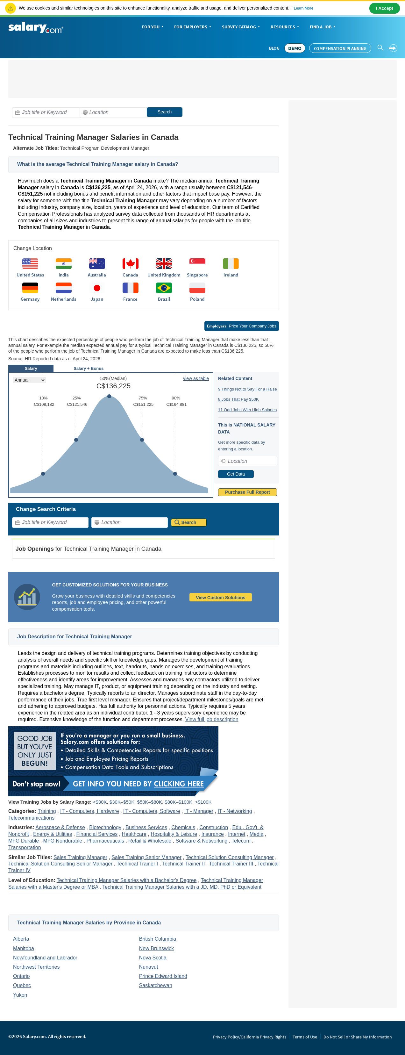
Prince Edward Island (163, 976)
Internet (236, 834)
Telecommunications (31, 818)
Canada (130, 275)
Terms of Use (305, 1037)
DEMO (295, 48)
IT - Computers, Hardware (89, 811)
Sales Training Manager (80, 857)
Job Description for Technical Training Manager (74, 636)
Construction (213, 827)
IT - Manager (198, 811)
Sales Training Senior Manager (146, 857)
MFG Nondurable (62, 840)
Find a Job (323, 27)
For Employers (193, 27)
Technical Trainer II (183, 863)
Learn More (303, 8)
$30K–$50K (122, 802)
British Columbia (157, 939)
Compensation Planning (340, 48)
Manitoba (23, 948)
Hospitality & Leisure (174, 834)
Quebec (22, 985)
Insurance (213, 834)
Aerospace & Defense (60, 827)
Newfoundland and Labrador (45, 957)
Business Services (146, 827)
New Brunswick (156, 948)
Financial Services (96, 834)
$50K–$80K (149, 802)
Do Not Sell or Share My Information (357, 1037)
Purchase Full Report (247, 492)
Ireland (231, 275)
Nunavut (148, 967)
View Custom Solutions (220, 597)
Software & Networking (202, 840)
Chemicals (183, 827)
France (130, 299)
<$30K (100, 802)
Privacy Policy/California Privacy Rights (249, 1037)
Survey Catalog (241, 27)
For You (153, 27)
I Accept (384, 8)
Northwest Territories (36, 967)
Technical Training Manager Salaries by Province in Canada (89, 922)
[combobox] (50, 112)
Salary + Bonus (88, 368)
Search (165, 111)
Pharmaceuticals (105, 840)
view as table (196, 378)
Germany (30, 299)
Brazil (164, 299)
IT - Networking (234, 811)
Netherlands (63, 299)
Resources (285, 27)
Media (257, 834)
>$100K (203, 802)
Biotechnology (105, 827)
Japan (97, 299)
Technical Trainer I (137, 863)
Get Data (236, 474)
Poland (197, 299)
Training (47, 811)
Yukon (20, 995)
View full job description (211, 719)
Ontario (21, 976)
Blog (274, 48)
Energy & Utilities (52, 834)
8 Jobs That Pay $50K (238, 399)
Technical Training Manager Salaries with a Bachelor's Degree (127, 880)
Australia (97, 275)
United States (30, 275)
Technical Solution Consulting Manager (230, 857)
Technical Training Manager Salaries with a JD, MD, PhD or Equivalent (181, 887)
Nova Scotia (153, 957)
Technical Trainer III (231, 863)
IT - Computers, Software (151, 811)
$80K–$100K (178, 802)
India (64, 275)
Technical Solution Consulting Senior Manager (60, 863)
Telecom (241, 840)
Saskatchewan (155, 985)
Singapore (197, 275)
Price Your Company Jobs (241, 326)
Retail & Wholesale (149, 840)
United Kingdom (164, 275)
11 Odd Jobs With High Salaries (247, 409)
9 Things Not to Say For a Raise (247, 389)
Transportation (24, 847)
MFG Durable (23, 840)
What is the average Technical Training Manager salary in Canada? (97, 164)
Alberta (21, 939)
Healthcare (134, 834)
